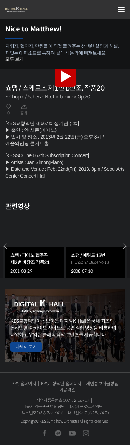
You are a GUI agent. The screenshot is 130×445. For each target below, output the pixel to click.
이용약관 (67, 390)
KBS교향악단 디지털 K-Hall (40, 9)
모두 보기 (14, 59)
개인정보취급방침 (102, 383)
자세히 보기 (26, 347)
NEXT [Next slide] (125, 246)
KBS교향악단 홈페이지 (61, 383)
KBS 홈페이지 (24, 383)
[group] (34, 246)
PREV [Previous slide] (5, 246)
